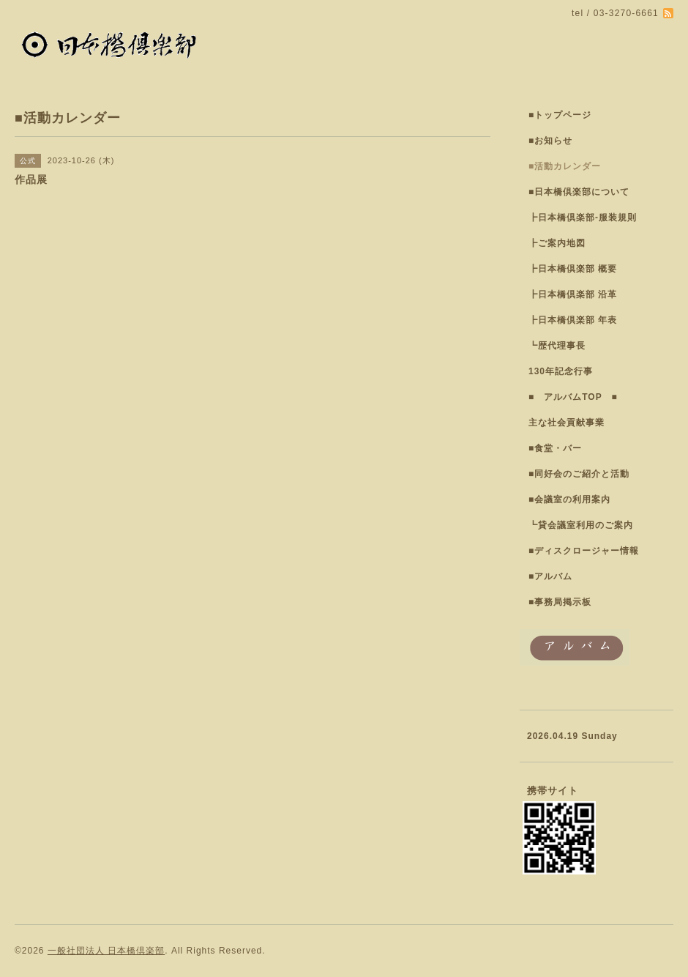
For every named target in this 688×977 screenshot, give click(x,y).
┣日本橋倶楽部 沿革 (572, 294)
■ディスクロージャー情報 (583, 551)
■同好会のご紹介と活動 (578, 474)
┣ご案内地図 (557, 243)
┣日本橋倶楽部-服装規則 (582, 217)
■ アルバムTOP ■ (573, 397)
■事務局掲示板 (559, 602)
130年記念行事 (560, 371)
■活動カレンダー (564, 166)
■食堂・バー (555, 448)
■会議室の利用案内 (569, 499)
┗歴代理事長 (557, 346)
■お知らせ (550, 140)
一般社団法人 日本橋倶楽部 (106, 951)
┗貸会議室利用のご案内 (580, 525)
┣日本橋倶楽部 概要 (572, 269)
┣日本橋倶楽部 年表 (572, 320)
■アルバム (550, 576)
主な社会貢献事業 (566, 422)
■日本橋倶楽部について (578, 192)
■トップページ (559, 115)
